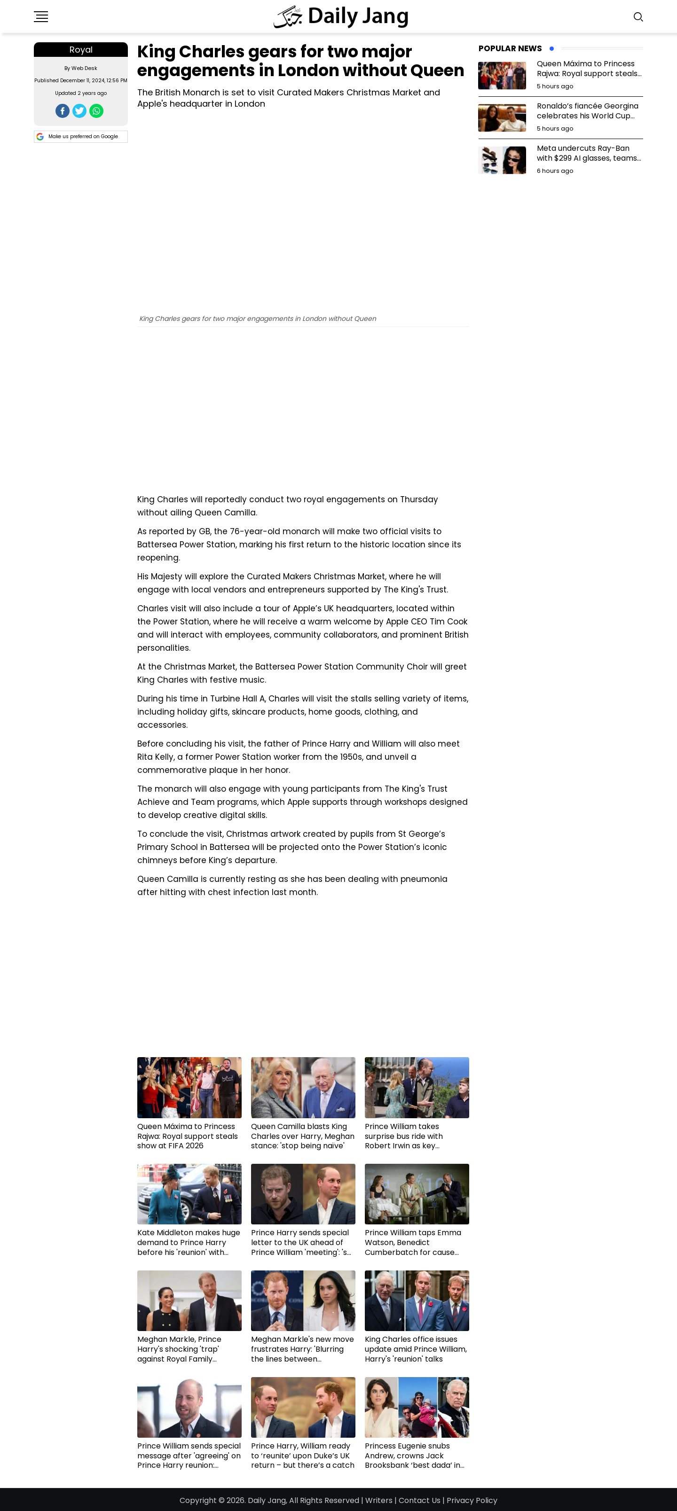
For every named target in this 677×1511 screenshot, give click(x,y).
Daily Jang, (267, 1500)
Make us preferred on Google (77, 136)
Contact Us (420, 1500)
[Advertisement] (303, 419)
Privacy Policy (472, 1500)
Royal (81, 49)
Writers (379, 1500)
